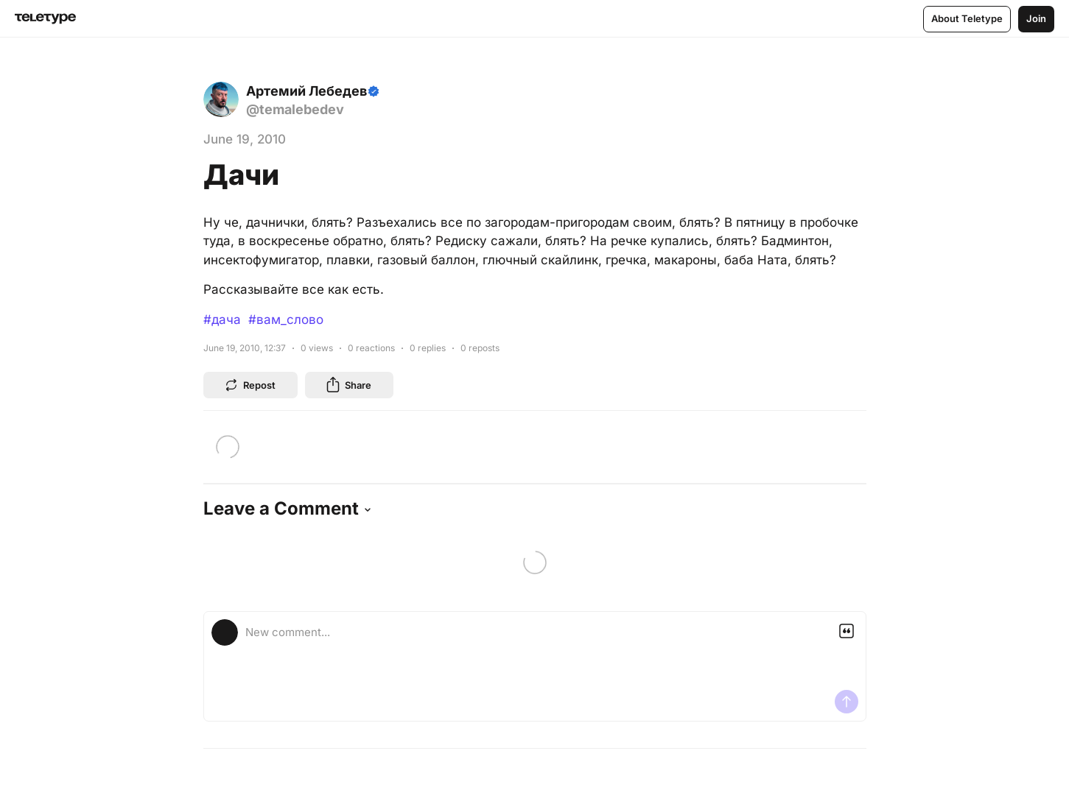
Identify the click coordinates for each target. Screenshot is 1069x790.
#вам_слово (285, 319)
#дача (222, 319)
